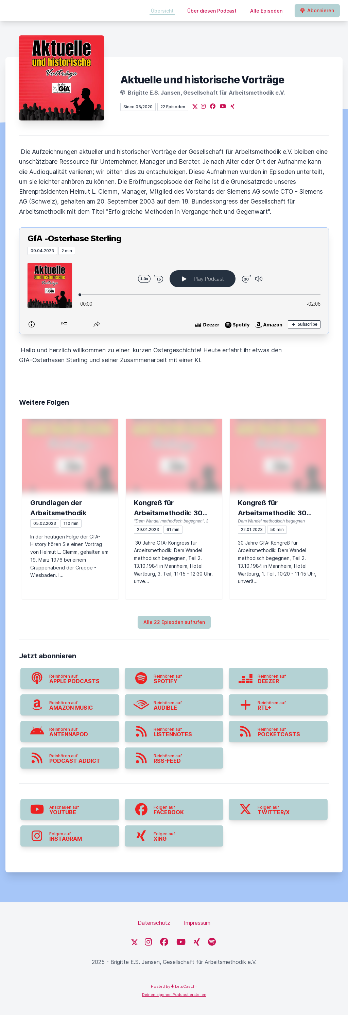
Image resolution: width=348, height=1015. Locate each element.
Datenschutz (154, 922)
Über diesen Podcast (212, 11)
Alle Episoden (266, 11)
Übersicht (162, 11)
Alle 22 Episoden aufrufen (174, 622)
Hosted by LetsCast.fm (174, 986)
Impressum (197, 922)
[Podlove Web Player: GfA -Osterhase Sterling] (174, 294)
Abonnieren (317, 10)
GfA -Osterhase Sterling (74, 238)
